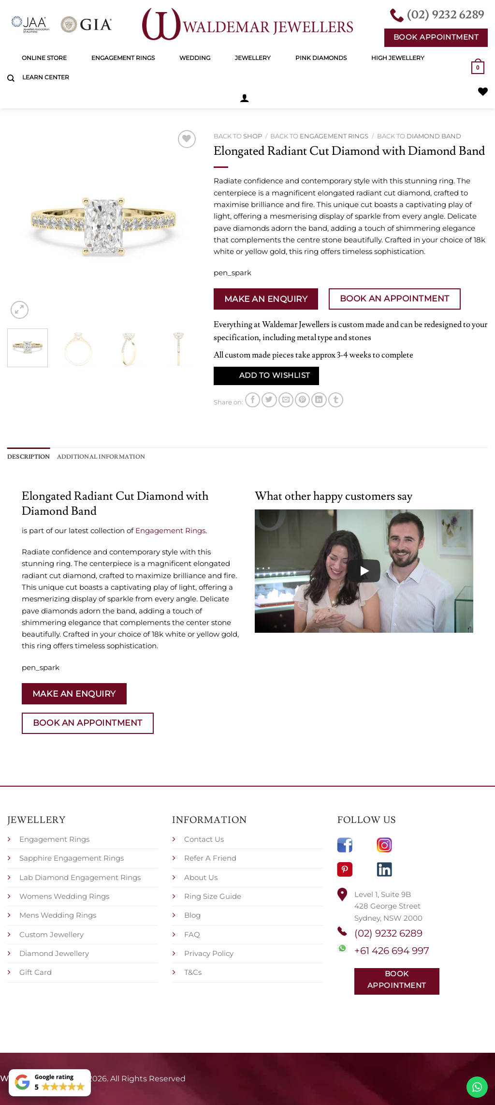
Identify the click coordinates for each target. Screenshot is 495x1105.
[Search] (11, 78)
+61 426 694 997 (391, 950)
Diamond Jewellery (54, 953)
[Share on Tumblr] (335, 399)
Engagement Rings (123, 57)
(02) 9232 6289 (388, 933)
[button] (244, 97)
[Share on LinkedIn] (318, 399)
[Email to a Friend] (285, 399)
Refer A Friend (210, 858)
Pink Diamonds (321, 57)
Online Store (44, 57)
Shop (252, 136)
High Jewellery (397, 57)
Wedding (194, 57)
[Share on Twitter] (269, 399)
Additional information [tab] (101, 457)
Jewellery (253, 57)
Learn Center (45, 77)
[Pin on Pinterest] (302, 399)
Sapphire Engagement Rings (71, 858)
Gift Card (35, 972)
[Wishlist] (483, 91)
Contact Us (204, 839)
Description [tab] (28, 457)
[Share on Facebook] (252, 399)
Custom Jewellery (51, 934)
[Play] (364, 570)
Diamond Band (434, 136)
